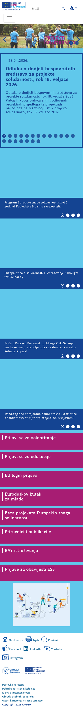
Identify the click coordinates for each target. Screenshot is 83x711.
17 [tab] (21, 141)
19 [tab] (33, 141)
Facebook (15, 649)
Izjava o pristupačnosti (16, 692)
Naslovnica (16, 640)
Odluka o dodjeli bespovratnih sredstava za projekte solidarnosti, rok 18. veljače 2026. (40, 76)
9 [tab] (50, 136)
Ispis (36, 640)
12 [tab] (67, 136)
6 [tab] (33, 136)
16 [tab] (15, 141)
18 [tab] (27, 141)
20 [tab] (38, 141)
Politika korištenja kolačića (18, 688)
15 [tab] (10, 141)
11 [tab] (61, 136)
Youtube (56, 649)
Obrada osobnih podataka (17, 696)
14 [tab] (4, 141)
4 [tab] (21, 136)
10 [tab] (56, 136)
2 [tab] (77, 43)
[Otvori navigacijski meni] (10, 18)
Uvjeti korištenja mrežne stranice (22, 700)
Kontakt (53, 640)
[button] (63, 8)
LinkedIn (36, 649)
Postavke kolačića (13, 684)
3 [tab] (15, 136)
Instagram (16, 658)
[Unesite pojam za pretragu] (46, 8)
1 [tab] (71, 43)
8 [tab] (44, 136)
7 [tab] (38, 136)
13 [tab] (73, 136)
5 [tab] (27, 136)
